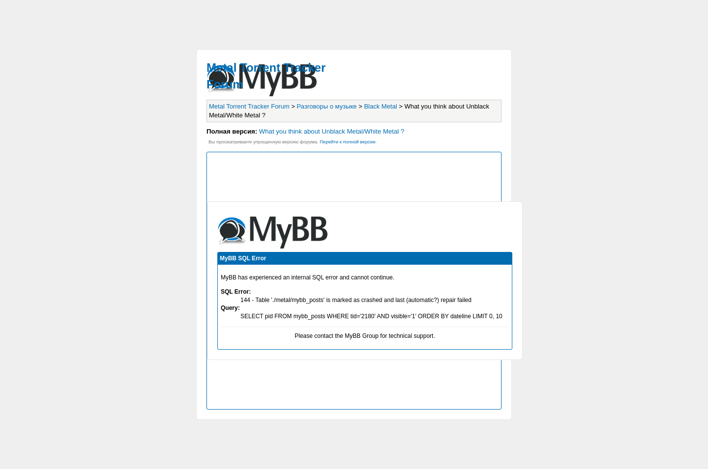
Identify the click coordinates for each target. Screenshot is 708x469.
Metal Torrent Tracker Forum (249, 106)
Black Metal (380, 106)
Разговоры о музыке (327, 106)
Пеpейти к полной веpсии (347, 141)
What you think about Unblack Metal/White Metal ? (331, 131)
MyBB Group (362, 335)
